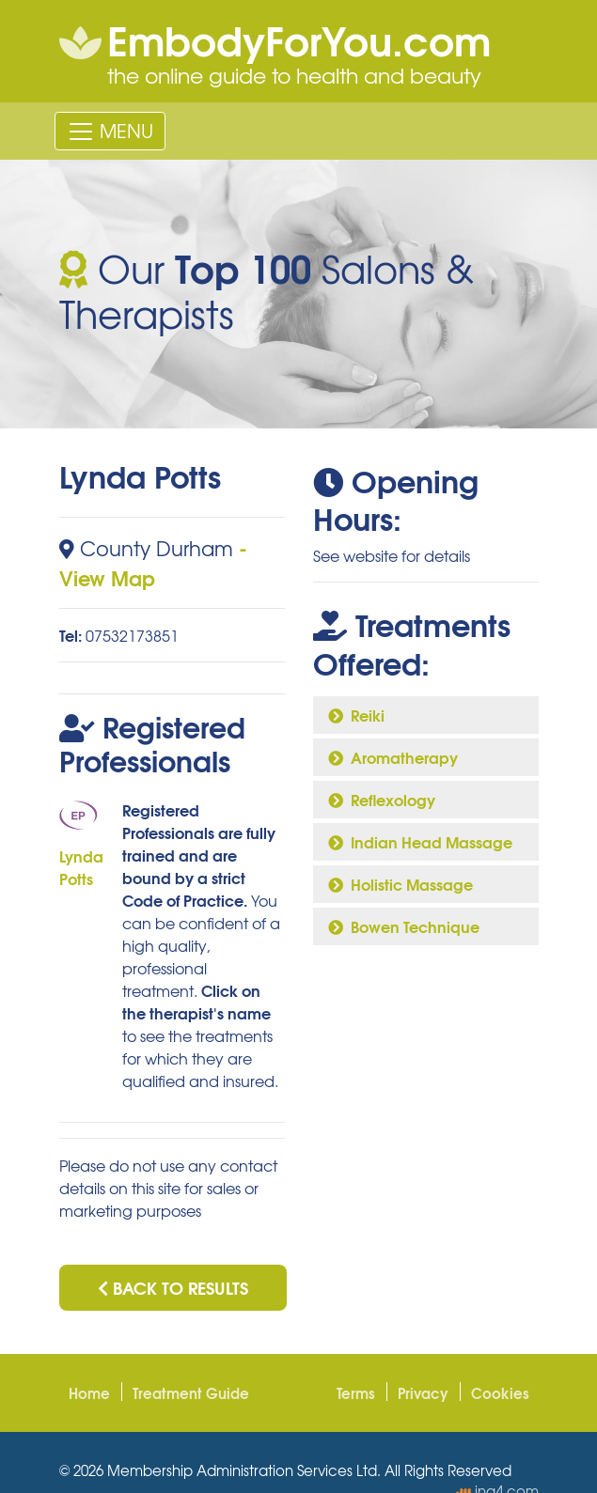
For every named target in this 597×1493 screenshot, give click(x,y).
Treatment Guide (191, 1392)
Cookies (500, 1392)
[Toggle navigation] (110, 130)
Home (89, 1392)
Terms (356, 1392)
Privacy (423, 1392)
